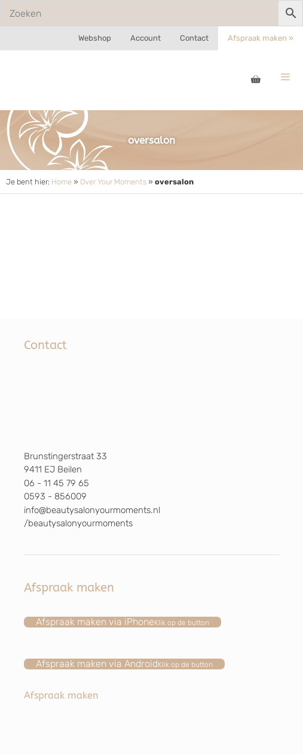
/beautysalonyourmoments (78, 523)
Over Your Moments (113, 181)
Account (145, 38)
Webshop (94, 38)
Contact (194, 38)
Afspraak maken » (260, 38)
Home (61, 181)
